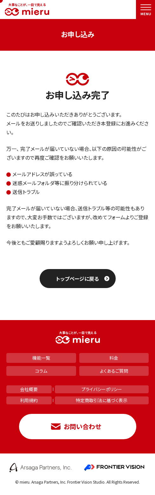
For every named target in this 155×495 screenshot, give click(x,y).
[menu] (145, 9)
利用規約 (29, 400)
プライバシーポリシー (101, 389)
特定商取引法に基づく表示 (101, 400)
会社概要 (29, 389)
